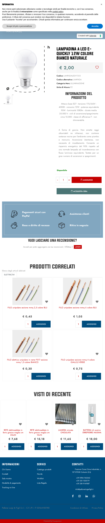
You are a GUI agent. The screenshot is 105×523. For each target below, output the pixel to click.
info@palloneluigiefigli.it (84, 489)
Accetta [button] (94, 26)
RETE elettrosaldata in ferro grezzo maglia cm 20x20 (13, 432)
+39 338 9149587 (83, 483)
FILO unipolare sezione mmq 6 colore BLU (78, 307)
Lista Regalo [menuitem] (42, 483)
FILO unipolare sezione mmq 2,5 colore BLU (27, 307)
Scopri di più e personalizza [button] (19, 26)
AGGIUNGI (41, 324)
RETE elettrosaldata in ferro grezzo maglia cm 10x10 (39, 432)
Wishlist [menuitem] (40, 478)
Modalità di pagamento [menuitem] (11, 483)
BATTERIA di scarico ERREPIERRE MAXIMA (92, 431)
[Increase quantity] (69, 180)
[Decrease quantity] (57, 180)
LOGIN (78, 247)
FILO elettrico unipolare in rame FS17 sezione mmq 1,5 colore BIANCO (27, 361)
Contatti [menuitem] (5, 474)
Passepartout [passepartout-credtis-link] (56, 521)
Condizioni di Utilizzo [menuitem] (79, 508)
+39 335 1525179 (82, 480)
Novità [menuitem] (39, 474)
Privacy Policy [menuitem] (97, 508)
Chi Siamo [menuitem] (6, 469)
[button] (26, 69)
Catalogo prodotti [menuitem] (44, 469)
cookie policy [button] (57, 11)
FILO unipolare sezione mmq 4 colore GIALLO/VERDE (78, 361)
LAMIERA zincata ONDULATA (65, 431)
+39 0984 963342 (83, 478)
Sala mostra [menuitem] (6, 478)
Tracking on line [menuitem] (8, 487)
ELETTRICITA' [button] (9, 274)
